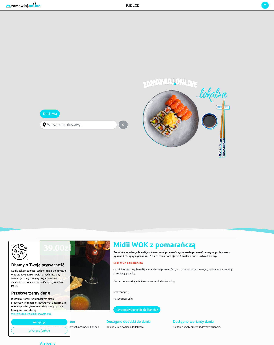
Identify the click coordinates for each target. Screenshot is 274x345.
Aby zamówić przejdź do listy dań (137, 309)
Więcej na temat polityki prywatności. (31, 314)
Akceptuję (39, 322)
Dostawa (50, 114)
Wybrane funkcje (39, 330)
